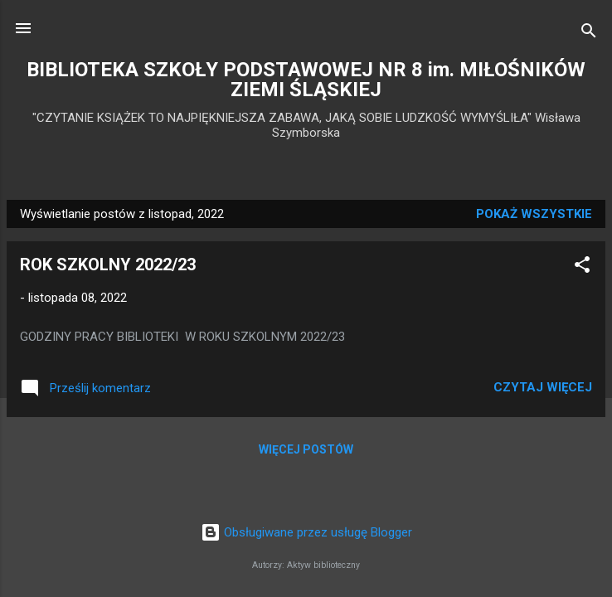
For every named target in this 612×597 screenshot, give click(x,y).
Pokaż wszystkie (534, 213)
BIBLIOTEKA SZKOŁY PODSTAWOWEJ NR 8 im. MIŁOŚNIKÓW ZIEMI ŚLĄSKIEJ (306, 79)
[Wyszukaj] (589, 33)
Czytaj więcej (542, 387)
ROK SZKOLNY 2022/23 (108, 264)
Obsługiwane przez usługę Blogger (306, 532)
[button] (582, 267)
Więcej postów (306, 449)
